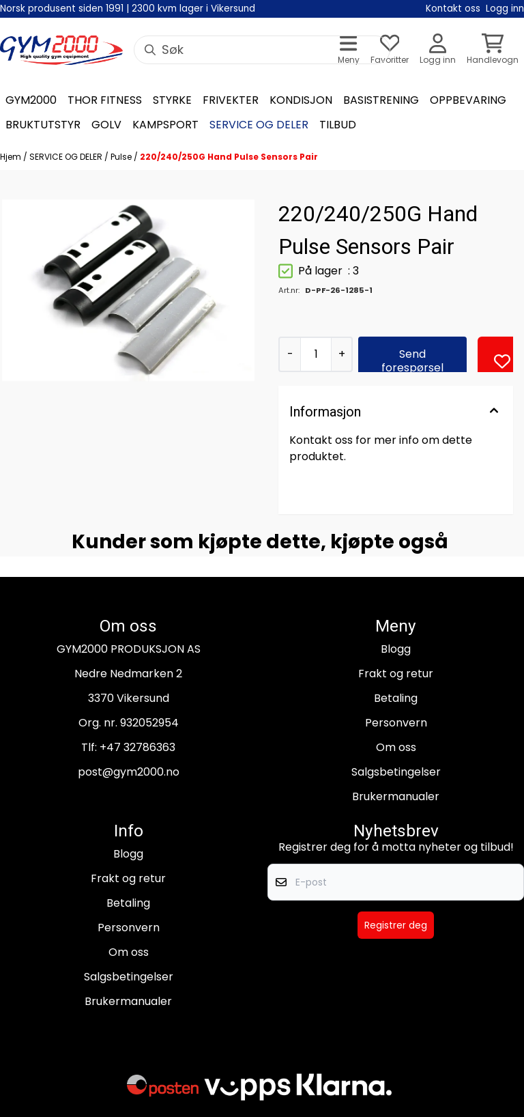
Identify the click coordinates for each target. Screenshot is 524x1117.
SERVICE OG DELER (66, 156)
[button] (502, 361)
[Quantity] (315, 354)
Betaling (396, 698)
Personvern (396, 723)
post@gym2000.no (128, 772)
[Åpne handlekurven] (492, 50)
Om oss (396, 747)
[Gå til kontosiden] (437, 50)
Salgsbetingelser (396, 772)
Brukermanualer (395, 796)
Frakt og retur (395, 673)
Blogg (396, 649)
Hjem (11, 156)
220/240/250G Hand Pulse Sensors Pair (229, 156)
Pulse (122, 156)
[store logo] (61, 51)
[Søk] (262, 50)
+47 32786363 (137, 747)
